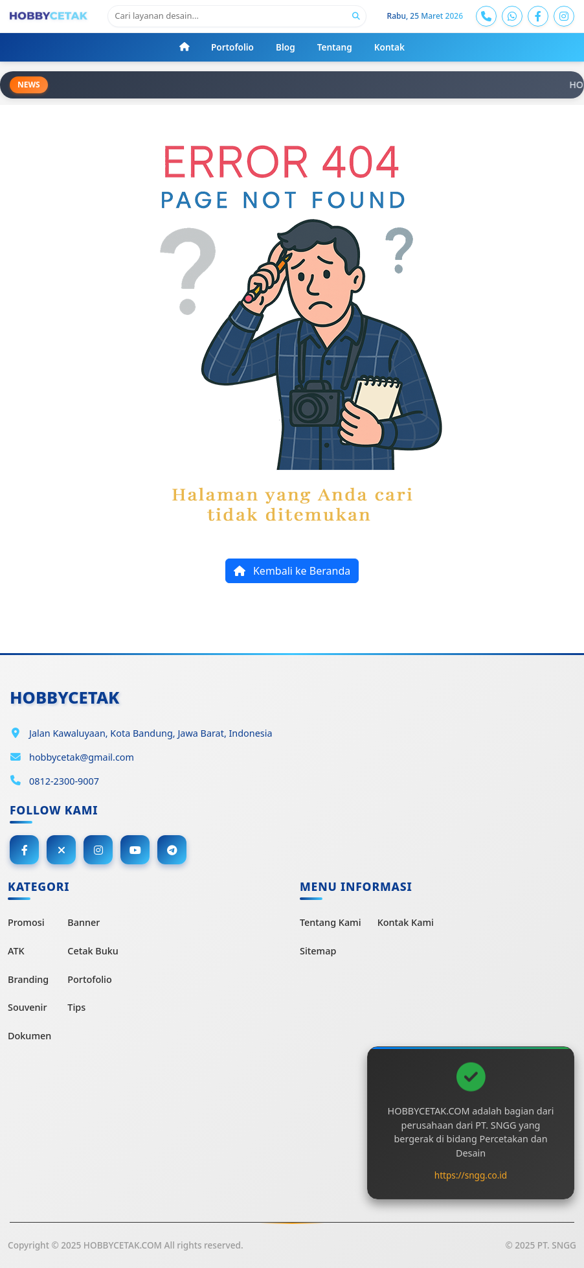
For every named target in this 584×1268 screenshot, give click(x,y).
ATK (16, 951)
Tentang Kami (330, 922)
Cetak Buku (92, 951)
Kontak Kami (405, 922)
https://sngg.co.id (470, 1175)
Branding (28, 979)
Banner (83, 922)
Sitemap (318, 951)
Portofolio (89, 979)
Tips (76, 1007)
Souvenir (27, 1007)
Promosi (26, 922)
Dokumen (29, 1036)
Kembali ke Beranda (292, 571)
